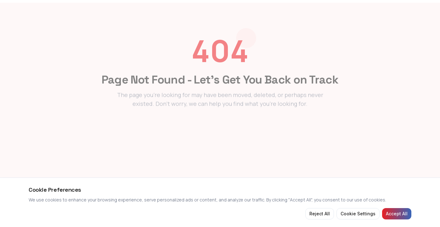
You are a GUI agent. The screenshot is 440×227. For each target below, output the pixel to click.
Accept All (397, 213)
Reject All (319, 213)
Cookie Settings (358, 213)
